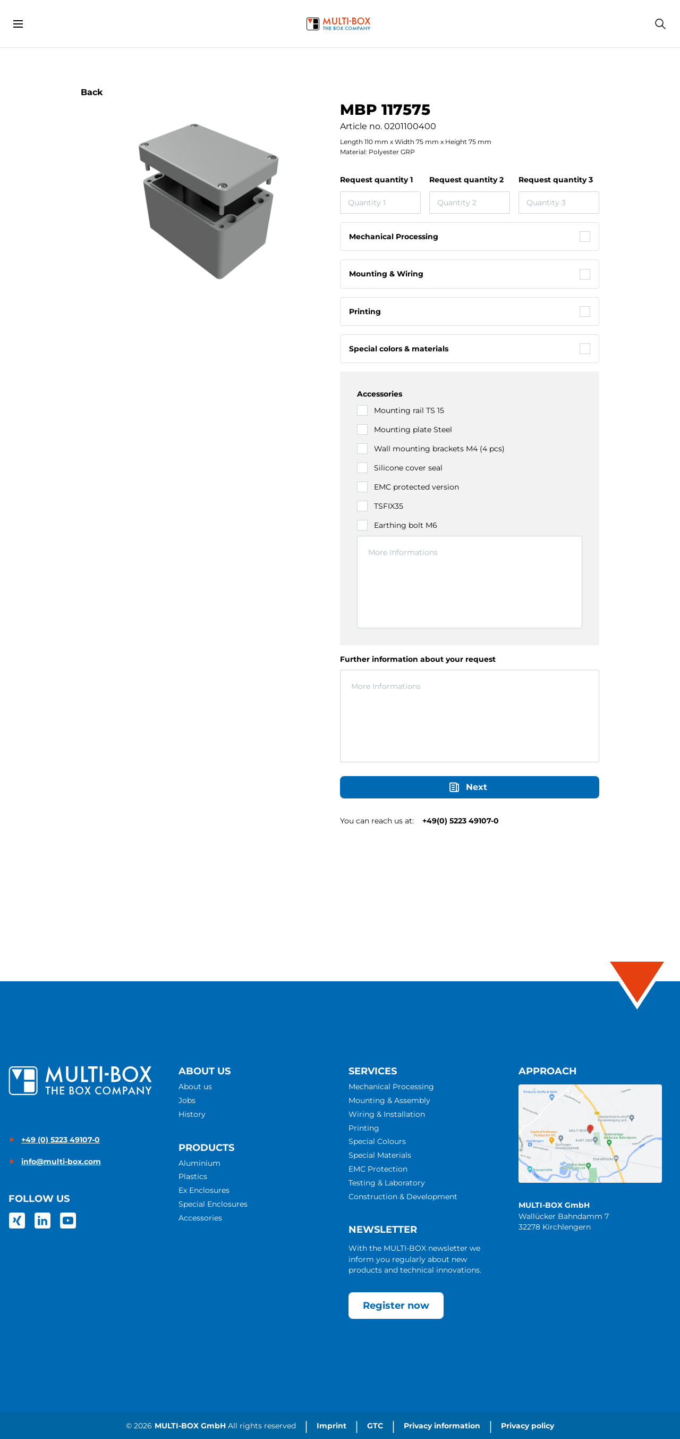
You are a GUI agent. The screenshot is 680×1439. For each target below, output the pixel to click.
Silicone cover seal (408, 468)
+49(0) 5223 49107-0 (460, 821)
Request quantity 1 (376, 179)
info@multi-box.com (61, 1161)
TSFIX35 (388, 506)
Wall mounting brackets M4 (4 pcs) (439, 448)
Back (92, 92)
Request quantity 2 (466, 179)
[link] (17, 1220)
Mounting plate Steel (413, 429)
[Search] (660, 24)
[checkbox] (469, 236)
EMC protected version (416, 487)
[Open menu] (18, 23)
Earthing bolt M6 (405, 525)
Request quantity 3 (555, 179)
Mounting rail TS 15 (409, 410)
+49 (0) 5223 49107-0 (60, 1140)
